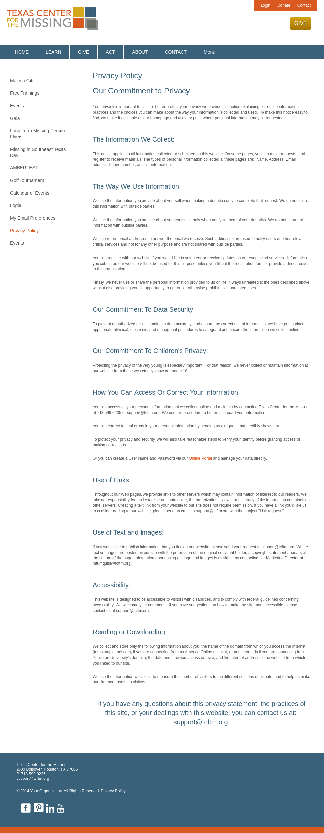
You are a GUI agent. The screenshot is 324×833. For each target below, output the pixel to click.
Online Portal (201, 458)
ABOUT (140, 51)
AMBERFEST (24, 167)
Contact (304, 5)
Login (265, 5)
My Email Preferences (32, 218)
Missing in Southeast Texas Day (38, 152)
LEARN (53, 51)
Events (17, 105)
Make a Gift (22, 80)
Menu (209, 51)
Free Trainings (24, 93)
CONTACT (176, 51)
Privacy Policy (24, 230)
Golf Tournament (27, 180)
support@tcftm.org (33, 778)
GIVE (300, 23)
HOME (22, 51)
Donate (283, 5)
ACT (110, 51)
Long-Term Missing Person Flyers (37, 133)
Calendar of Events (29, 193)
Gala (15, 118)
